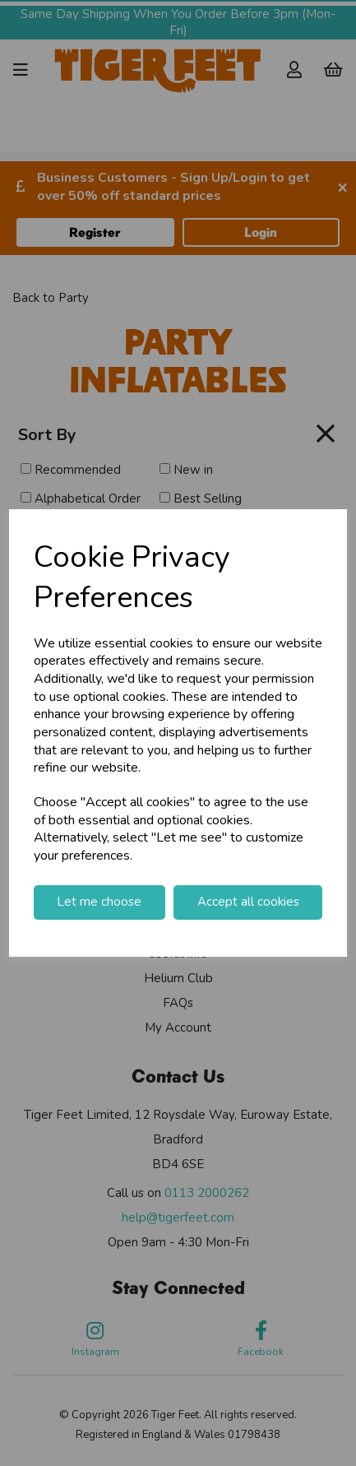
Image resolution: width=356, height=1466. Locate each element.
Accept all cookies (248, 901)
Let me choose (99, 901)
